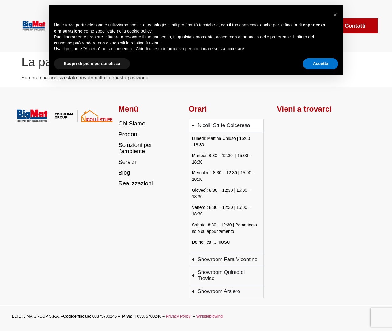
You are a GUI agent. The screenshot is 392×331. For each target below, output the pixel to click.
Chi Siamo (132, 123)
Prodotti (128, 134)
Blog (124, 172)
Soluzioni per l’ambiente (135, 148)
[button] (335, 15)
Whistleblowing (209, 316)
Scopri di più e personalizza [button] (92, 63)
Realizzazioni (136, 183)
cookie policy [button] (139, 31)
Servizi (127, 162)
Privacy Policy (178, 316)
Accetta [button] (320, 63)
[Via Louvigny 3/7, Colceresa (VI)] (314, 145)
